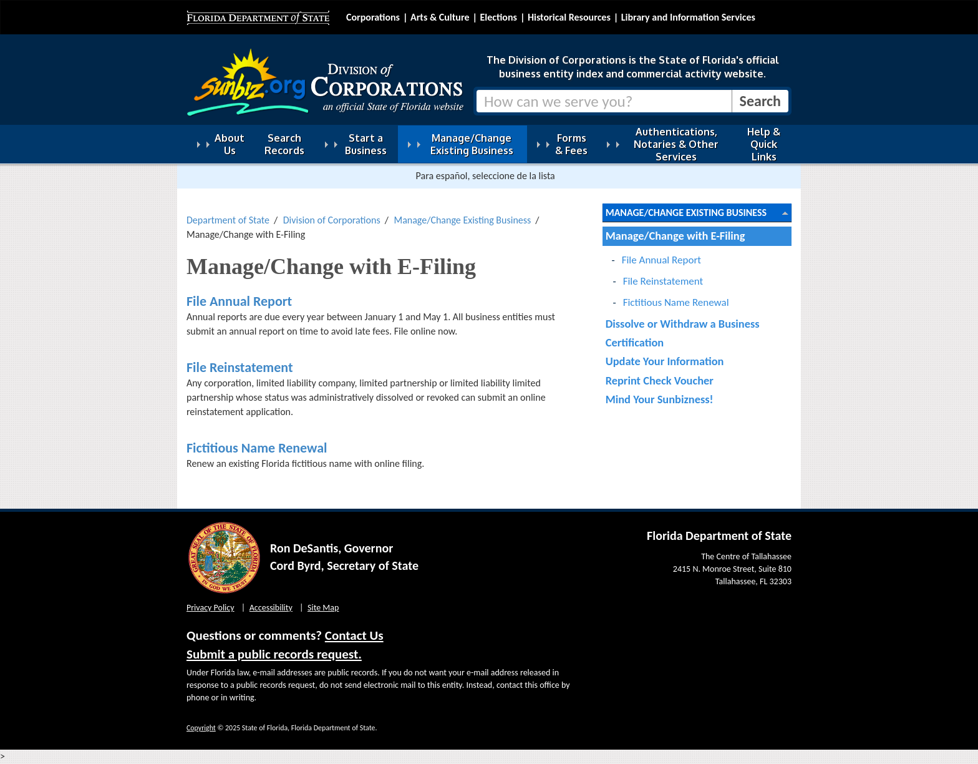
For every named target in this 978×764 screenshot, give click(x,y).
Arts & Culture (440, 17)
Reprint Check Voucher (660, 380)
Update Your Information (665, 361)
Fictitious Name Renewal (256, 447)
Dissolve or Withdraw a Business (683, 323)
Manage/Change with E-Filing (675, 235)
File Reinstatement (239, 367)
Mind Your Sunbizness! (660, 399)
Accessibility (271, 607)
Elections (498, 17)
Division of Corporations (331, 220)
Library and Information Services (688, 17)
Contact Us (354, 635)
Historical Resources (569, 17)
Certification (635, 342)
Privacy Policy (210, 607)
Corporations (373, 17)
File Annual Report (239, 301)
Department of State (227, 220)
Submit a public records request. (274, 654)
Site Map (323, 607)
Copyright (201, 727)
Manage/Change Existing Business (462, 220)
